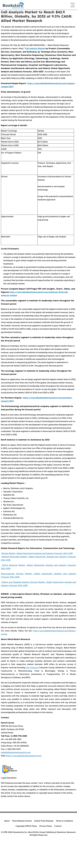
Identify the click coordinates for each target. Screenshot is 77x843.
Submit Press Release (43, 821)
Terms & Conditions (64, 821)
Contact (58, 826)
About (7, 821)
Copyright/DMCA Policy (26, 826)
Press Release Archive (22, 821)
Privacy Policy (45, 826)
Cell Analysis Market (35, 48)
